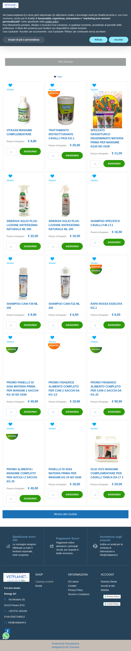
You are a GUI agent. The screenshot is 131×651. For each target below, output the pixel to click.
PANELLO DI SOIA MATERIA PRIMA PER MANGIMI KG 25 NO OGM (65, 473)
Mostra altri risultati (65, 514)
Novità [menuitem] (38, 585)
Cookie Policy (113, 604)
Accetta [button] (118, 39)
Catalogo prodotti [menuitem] (44, 581)
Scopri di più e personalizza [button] (23, 39)
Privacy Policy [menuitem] (75, 590)
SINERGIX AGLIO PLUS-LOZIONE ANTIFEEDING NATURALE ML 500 (22, 225)
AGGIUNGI (30, 151)
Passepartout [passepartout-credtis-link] (72, 643)
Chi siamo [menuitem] (73, 581)
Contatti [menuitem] (72, 585)
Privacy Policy (113, 596)
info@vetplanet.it (17, 622)
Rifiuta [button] (98, 39)
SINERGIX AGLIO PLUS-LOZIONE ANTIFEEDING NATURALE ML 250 (64, 225)
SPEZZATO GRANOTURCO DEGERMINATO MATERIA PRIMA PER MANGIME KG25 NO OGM (107, 138)
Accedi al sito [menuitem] (108, 585)
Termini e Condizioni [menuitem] (78, 594)
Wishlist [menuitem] (105, 590)
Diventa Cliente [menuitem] (109, 581)
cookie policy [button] (51, 21)
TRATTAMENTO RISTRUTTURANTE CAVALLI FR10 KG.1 (61, 134)
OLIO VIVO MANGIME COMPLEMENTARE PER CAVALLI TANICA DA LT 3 (107, 473)
